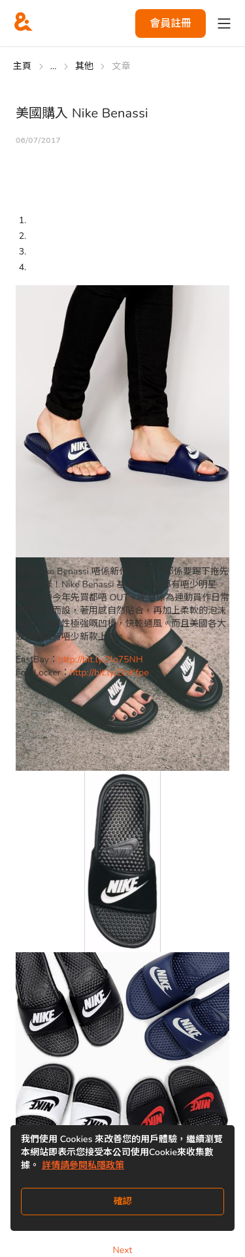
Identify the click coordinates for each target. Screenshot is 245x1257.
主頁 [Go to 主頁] (22, 66)
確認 (123, 1201)
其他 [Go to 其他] (84, 66)
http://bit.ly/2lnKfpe (109, 672)
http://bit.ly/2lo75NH (100, 659)
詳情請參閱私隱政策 (83, 1165)
